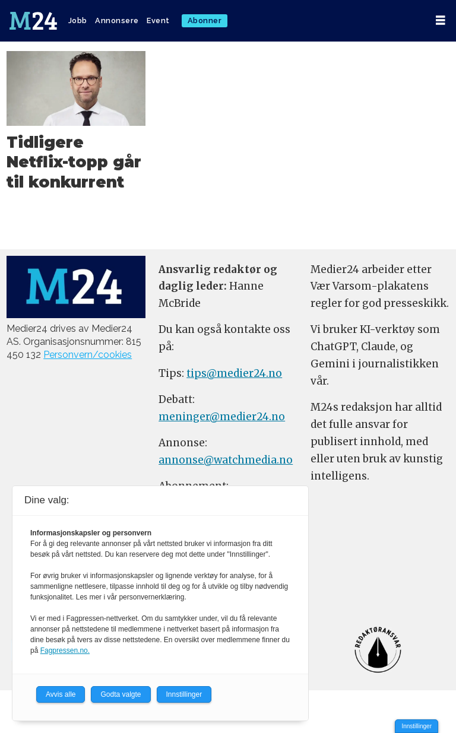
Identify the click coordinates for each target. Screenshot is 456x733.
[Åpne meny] (440, 20)
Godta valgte (120, 694)
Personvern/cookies (87, 354)
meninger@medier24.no (222, 416)
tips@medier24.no (234, 373)
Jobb (77, 20)
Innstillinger (416, 726)
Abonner (205, 20)
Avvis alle (60, 694)
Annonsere (117, 20)
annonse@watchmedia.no (226, 460)
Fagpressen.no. (65, 650)
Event (158, 20)
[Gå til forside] (33, 21)
